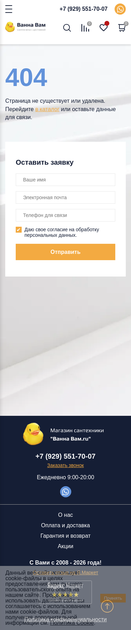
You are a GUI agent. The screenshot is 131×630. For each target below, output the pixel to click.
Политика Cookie (72, 623)
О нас (65, 515)
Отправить (66, 252)
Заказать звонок (65, 465)
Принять (113, 598)
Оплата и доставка (65, 525)
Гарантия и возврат (66, 536)
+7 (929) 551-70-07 (84, 9)
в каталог (47, 109)
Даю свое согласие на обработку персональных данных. (61, 232)
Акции (65, 546)
